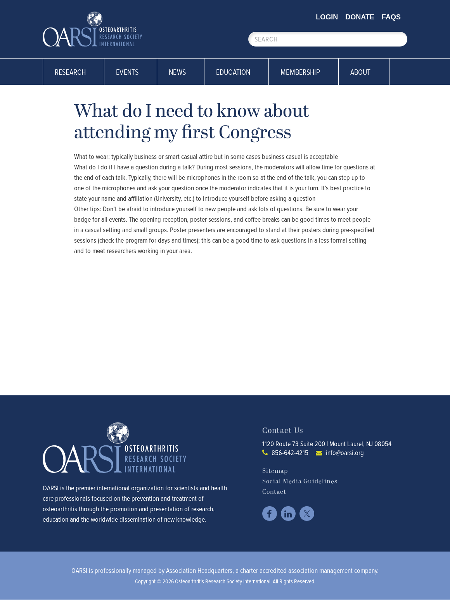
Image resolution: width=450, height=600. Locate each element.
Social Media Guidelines (300, 481)
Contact (274, 492)
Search (397, 39)
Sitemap (275, 471)
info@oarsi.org (345, 452)
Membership (304, 72)
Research (74, 72)
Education (237, 72)
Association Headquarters (199, 570)
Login (327, 17)
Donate (359, 17)
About (364, 72)
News (181, 72)
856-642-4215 (290, 452)
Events (131, 72)
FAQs (391, 17)
